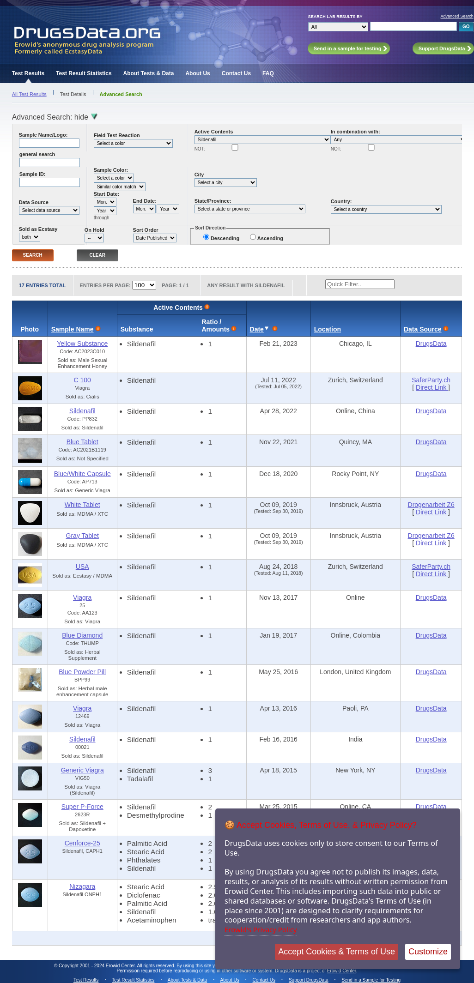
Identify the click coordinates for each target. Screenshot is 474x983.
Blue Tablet (82, 442)
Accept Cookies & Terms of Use (336, 951)
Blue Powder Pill (82, 671)
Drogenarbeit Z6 (431, 504)
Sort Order (145, 230)
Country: (341, 201)
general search (37, 154)
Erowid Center (341, 970)
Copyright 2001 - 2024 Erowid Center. (97, 965)
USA (82, 566)
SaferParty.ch (431, 380)
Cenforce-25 (82, 843)
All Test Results (29, 94)
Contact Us (236, 73)
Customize (428, 951)
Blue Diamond (82, 635)
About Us (197, 73)
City (199, 174)
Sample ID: (32, 174)
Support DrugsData (308, 980)
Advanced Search (457, 16)
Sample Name (72, 329)
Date (257, 329)
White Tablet (82, 504)
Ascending (270, 238)
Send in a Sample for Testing (371, 980)
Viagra (82, 597)
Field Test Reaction (117, 135)
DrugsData (431, 343)
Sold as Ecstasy (38, 229)
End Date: (145, 201)
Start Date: (107, 194)
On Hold (94, 230)
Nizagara (82, 886)
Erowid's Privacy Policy (261, 929)
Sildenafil (82, 411)
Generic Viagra (82, 770)
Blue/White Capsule (82, 473)
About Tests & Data (148, 73)
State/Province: (212, 201)
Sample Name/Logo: (43, 135)
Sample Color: (111, 170)
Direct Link (432, 387)
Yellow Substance (82, 343)
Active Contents (213, 131)
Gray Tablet (82, 535)
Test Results (28, 73)
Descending (225, 238)
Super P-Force (82, 806)
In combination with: (355, 131)
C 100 (82, 380)
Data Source (34, 202)
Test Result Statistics (83, 73)
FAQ (268, 73)
